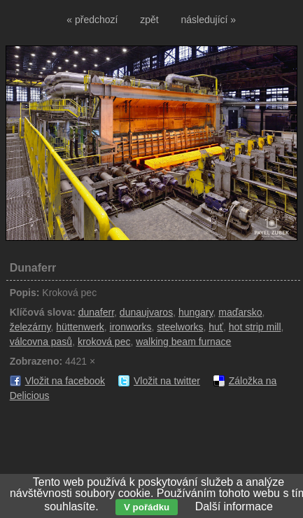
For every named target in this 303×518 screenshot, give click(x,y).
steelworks (180, 326)
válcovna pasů (41, 341)
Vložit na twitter (167, 380)
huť (216, 326)
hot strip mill (255, 326)
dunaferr (96, 312)
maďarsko (240, 312)
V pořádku (146, 507)
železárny (30, 326)
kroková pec (104, 341)
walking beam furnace (183, 341)
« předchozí (92, 19)
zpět (149, 19)
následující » (209, 19)
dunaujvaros (146, 312)
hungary (195, 312)
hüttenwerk (80, 326)
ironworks (131, 326)
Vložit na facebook (65, 380)
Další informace (234, 506)
